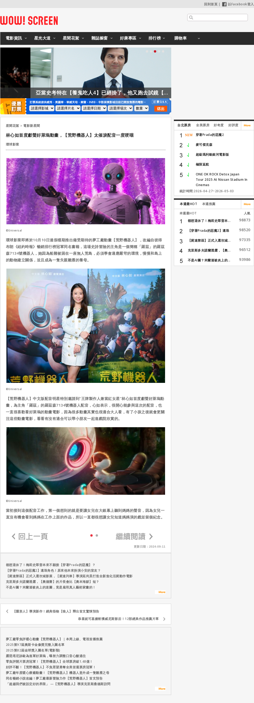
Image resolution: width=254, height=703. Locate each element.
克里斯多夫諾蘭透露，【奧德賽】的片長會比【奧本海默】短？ (52, 581)
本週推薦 (209, 204)
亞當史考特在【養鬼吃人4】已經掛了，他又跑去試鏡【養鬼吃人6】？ (128, 92)
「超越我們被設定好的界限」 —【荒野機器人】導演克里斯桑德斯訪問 (58, 684)
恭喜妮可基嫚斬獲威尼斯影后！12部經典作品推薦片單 (118, 618)
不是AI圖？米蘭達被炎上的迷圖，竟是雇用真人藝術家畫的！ (51, 587)
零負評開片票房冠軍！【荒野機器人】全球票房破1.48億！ (49, 661)
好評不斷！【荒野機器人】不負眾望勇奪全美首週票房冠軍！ (51, 667)
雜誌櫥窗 (99, 38)
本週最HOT (188, 204)
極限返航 (202, 164)
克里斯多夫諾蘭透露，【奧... (209, 250)
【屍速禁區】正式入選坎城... (209, 240)
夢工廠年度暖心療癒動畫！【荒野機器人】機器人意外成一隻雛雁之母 (58, 672)
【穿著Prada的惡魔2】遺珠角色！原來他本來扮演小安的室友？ (53, 570)
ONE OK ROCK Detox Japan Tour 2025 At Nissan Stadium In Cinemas (222, 179)
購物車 (180, 38)
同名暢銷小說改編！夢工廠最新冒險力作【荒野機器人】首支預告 (54, 678)
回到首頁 (210, 4)
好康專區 (128, 38)
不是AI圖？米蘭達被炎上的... (209, 260)
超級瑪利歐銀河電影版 (212, 154)
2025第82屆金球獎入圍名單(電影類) (33, 650)
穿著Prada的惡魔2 (210, 134)
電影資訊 (14, 38)
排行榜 (155, 38)
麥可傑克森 (204, 144)
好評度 (233, 125)
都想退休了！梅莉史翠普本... (209, 220)
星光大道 (42, 38)
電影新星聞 (31, 125)
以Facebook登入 (238, 4)
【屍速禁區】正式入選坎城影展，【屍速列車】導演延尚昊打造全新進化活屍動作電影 (69, 576)
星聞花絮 (71, 38)
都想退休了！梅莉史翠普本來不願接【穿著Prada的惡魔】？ (51, 565)
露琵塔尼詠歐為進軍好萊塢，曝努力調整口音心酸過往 (46, 656)
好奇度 (219, 125)
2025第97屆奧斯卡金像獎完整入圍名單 (35, 644)
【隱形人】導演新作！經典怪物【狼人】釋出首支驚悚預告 (56, 611)
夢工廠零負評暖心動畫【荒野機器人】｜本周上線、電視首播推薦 (54, 639)
